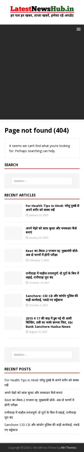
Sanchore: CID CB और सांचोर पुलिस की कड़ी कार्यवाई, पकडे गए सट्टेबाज (52, 298)
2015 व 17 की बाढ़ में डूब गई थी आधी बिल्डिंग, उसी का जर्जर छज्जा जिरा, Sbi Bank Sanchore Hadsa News (49, 322)
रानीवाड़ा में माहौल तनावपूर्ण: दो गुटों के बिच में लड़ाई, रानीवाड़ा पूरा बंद (52, 275)
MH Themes (68, 448)
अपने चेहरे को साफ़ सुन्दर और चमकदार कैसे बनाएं (51, 230)
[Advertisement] (42, 78)
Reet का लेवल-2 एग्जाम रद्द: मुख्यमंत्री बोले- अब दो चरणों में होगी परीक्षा (52, 253)
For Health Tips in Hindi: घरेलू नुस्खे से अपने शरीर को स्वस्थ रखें (52, 208)
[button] (78, 29)
